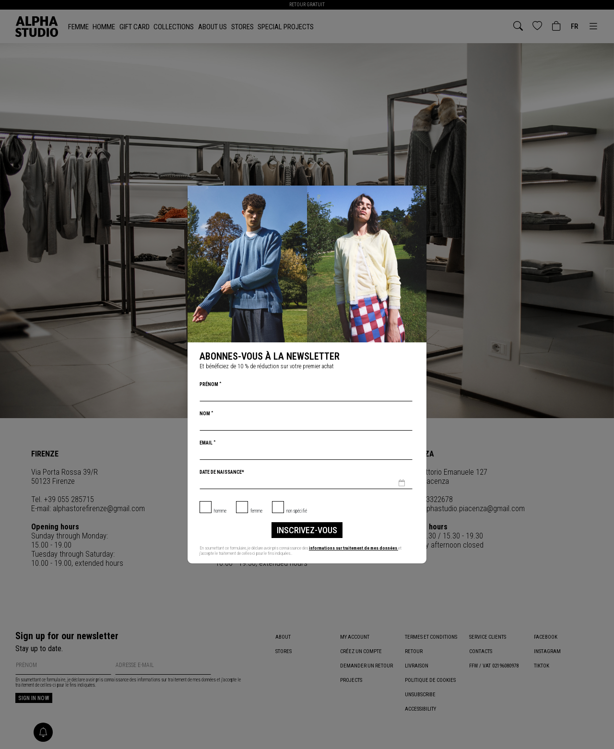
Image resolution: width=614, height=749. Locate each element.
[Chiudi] (418, 194)
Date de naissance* (222, 472)
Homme (220, 511)
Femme (256, 511)
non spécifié (296, 511)
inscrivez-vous (307, 530)
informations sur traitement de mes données (353, 547)
